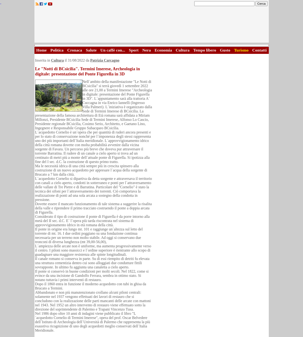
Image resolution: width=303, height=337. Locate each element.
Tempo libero (204, 50)
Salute (91, 50)
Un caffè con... (112, 50)
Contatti (259, 50)
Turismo (241, 50)
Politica (57, 50)
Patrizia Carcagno (105, 60)
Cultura (183, 50)
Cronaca (74, 50)
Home (41, 50)
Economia (163, 50)
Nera (146, 50)
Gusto (225, 50)
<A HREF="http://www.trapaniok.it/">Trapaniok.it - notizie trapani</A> (152, 26)
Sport (133, 50)
